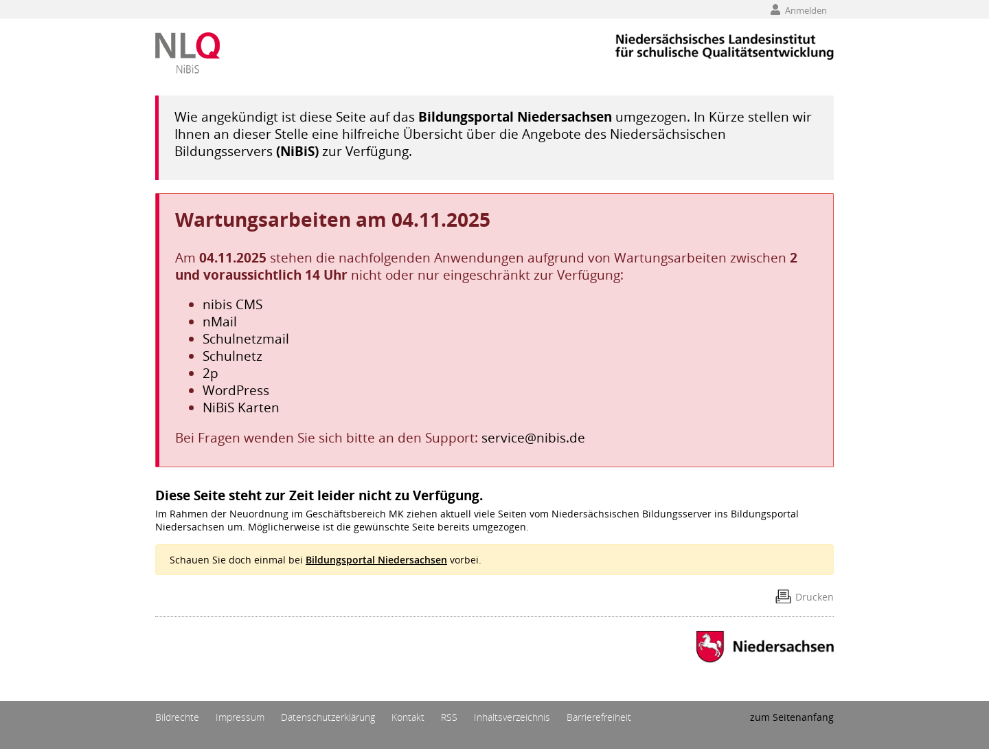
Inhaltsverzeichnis (512, 717)
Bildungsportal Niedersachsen (515, 116)
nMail (220, 321)
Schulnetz (232, 355)
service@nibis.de (533, 437)
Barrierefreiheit (599, 717)
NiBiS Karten (241, 407)
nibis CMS (232, 304)
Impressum (240, 717)
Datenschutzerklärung (328, 717)
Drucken (814, 596)
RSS (449, 717)
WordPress (236, 390)
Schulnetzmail (246, 338)
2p (210, 372)
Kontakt (407, 717)
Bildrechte (177, 717)
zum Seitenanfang (792, 717)
